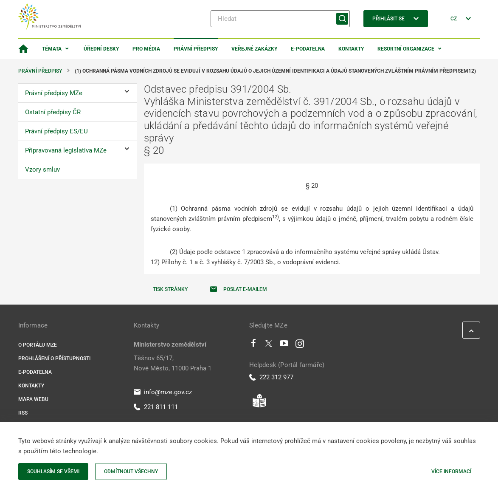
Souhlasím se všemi (53, 471)
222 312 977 (271, 377)
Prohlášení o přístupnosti (54, 358)
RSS (23, 413)
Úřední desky (101, 49)
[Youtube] (284, 345)
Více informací (451, 471)
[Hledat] (280, 18)
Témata (52, 49)
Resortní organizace (405, 49)
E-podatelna (308, 49)
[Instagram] (299, 345)
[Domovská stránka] (23, 49)
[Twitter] (268, 345)
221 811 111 (156, 407)
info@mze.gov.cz (163, 392)
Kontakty (351, 49)
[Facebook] (253, 345)
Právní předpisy (196, 49)
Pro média (146, 49)
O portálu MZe (37, 345)
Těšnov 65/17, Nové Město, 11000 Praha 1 (172, 363)
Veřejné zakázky (254, 49)
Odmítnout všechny (131, 471)
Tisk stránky (170, 289)
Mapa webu (33, 399)
